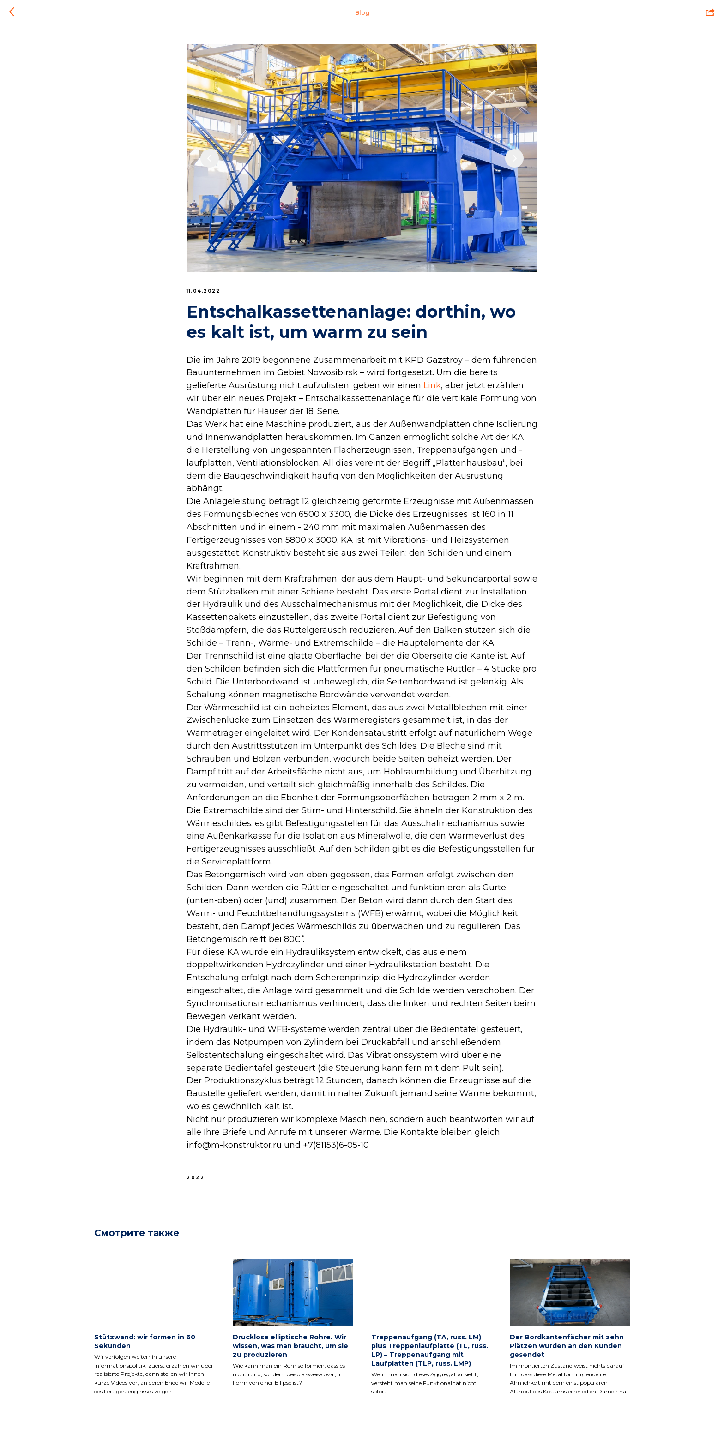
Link (432, 385)
